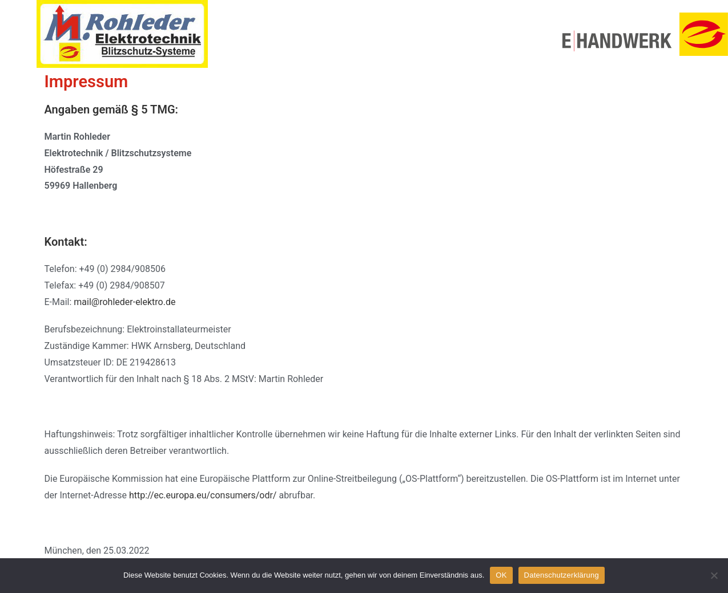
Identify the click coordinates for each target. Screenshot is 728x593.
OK (501, 575)
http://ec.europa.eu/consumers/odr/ (203, 495)
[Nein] (713, 575)
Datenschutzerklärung (561, 575)
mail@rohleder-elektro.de (124, 301)
